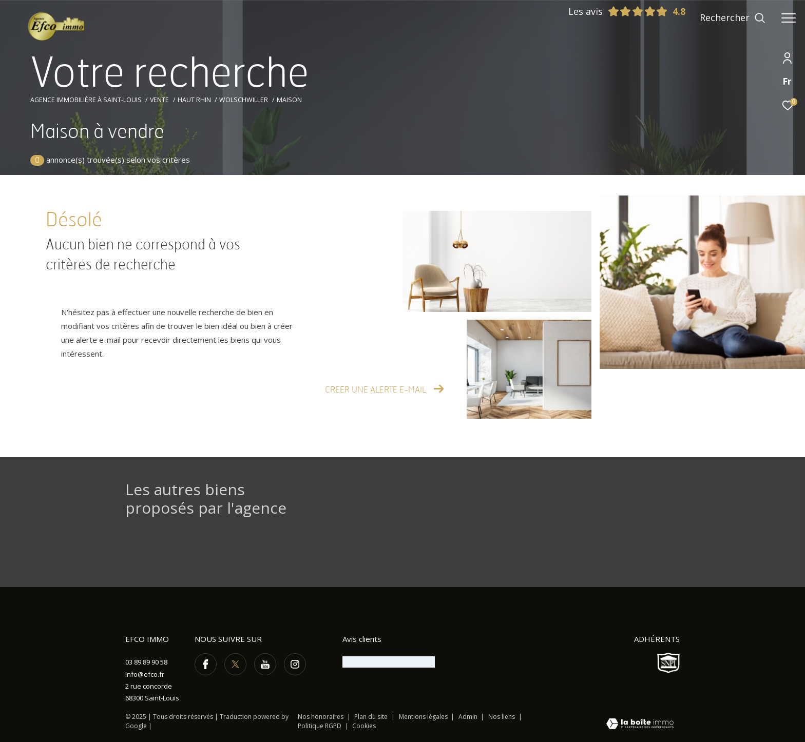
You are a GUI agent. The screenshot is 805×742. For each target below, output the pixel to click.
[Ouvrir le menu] (788, 18)
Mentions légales (424, 716)
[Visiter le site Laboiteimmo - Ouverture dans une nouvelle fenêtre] (640, 724)
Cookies (364, 726)
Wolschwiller (243, 99)
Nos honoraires (320, 716)
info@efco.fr (144, 674)
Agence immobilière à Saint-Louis (86, 99)
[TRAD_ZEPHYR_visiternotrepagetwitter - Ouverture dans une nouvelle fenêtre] (235, 664)
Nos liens (502, 716)
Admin (468, 716)
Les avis (618, 11)
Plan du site (371, 716)
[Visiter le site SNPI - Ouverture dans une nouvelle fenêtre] (668, 663)
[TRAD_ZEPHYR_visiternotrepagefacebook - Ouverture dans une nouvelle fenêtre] (206, 664)
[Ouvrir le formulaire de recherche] (732, 18)
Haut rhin (194, 99)
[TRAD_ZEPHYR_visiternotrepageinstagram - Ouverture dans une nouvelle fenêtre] (295, 664)
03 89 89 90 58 (146, 662)
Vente (159, 99)
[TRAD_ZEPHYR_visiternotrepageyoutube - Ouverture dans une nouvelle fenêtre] (265, 664)
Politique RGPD (319, 725)
